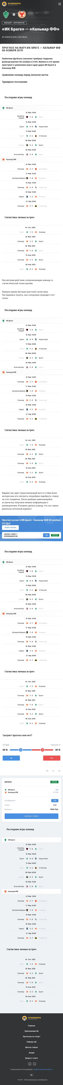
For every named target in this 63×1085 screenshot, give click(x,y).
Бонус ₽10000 (10, 528)
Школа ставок (31, 1047)
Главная (31, 1026)
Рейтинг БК (31, 1042)
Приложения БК (32, 1031)
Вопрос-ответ (31, 1058)
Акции (31, 1053)
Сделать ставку (31, 816)
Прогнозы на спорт (31, 1036)
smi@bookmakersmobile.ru (43, 1069)
